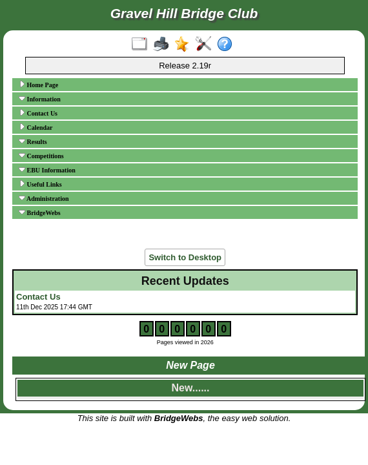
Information (40, 99)
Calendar (36, 127)
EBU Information (47, 170)
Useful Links (40, 184)
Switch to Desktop (184, 257)
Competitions (41, 156)
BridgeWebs (40, 212)
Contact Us (38, 113)
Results (33, 141)
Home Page (38, 84)
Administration (44, 198)
